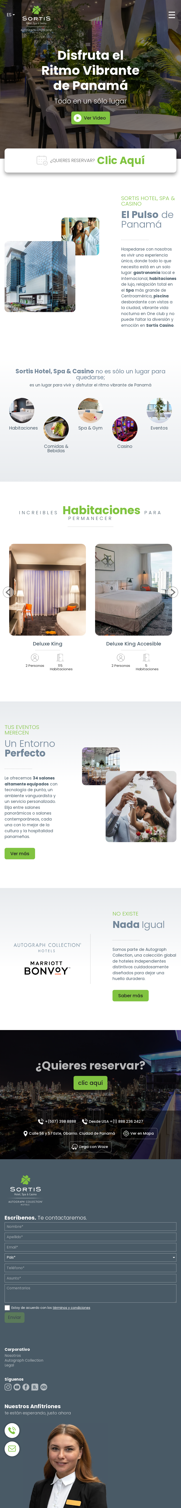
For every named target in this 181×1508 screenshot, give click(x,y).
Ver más (19, 853)
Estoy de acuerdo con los (50, 1307)
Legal (9, 1365)
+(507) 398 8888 (60, 1121)
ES (9, 15)
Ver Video (95, 118)
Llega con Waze (93, 1146)
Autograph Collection (24, 1360)
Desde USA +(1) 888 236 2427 (116, 1121)
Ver (47, 590)
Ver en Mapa (142, 1133)
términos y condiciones (71, 1307)
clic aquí (90, 1083)
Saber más (130, 995)
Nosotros (13, 1355)
